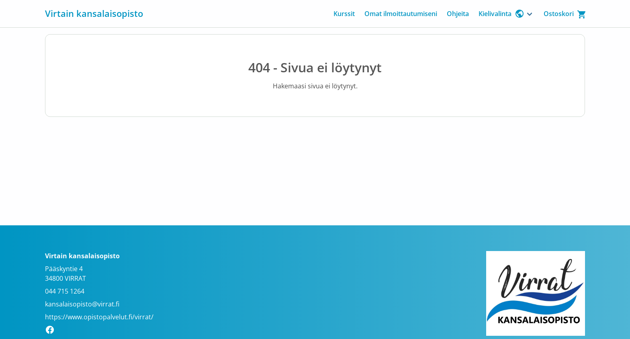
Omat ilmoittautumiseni (400, 13)
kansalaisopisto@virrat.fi (82, 304)
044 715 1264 (64, 291)
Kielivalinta (501, 13)
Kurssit (344, 13)
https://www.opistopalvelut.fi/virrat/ (99, 316)
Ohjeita (458, 13)
